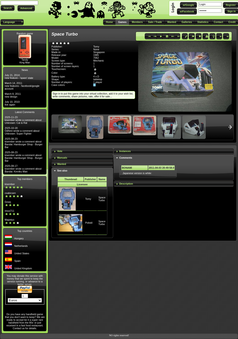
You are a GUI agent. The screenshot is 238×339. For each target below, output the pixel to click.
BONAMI (127, 167)
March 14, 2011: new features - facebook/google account (22, 86)
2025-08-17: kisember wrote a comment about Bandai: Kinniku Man (23, 168)
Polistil (88, 222)
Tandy (25, 59)
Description (126, 183)
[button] (7, 8)
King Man (24, 62)
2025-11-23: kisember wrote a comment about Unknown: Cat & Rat (23, 120)
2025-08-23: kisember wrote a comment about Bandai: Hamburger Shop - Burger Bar (24, 143)
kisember (10, 184)
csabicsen (10, 193)
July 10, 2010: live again (12, 103)
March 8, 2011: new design (13, 95)
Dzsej (8, 201)
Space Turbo (101, 199)
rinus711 (9, 210)
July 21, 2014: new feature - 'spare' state (19, 76)
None (96, 49)
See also (62, 170)
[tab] (82, 151)
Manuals (62, 157)
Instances (125, 151)
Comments (125, 157)
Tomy (88, 198)
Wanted (61, 164)
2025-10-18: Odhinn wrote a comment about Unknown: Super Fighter (22, 131)
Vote (59, 151)
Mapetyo (9, 219)
